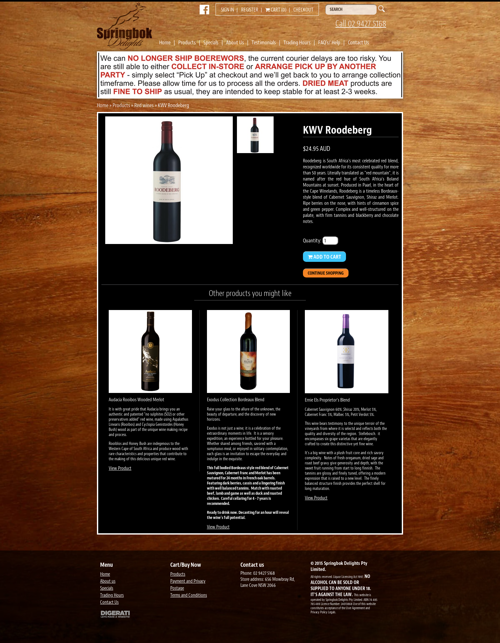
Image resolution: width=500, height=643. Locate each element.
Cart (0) (275, 10)
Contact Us (358, 42)
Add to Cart (324, 256)
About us (107, 581)
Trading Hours (297, 42)
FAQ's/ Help (329, 42)
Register (249, 10)
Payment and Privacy (187, 581)
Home (165, 42)
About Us (235, 42)
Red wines (144, 105)
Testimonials (264, 42)
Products (187, 42)
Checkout (303, 10)
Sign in (227, 10)
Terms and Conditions (188, 595)
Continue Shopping (326, 273)
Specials (210, 42)
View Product (120, 468)
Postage (177, 588)
